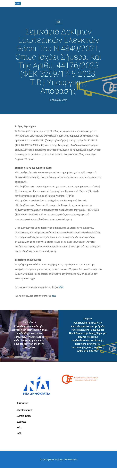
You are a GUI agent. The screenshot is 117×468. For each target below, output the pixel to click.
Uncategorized (24, 410)
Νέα (19, 427)
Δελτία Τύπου (24, 416)
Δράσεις (21, 421)
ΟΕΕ (58, 22)
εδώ (61, 287)
